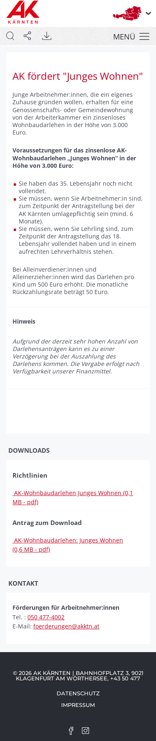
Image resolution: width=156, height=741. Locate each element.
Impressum (78, 705)
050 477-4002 (45, 617)
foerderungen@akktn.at (66, 626)
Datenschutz (78, 693)
